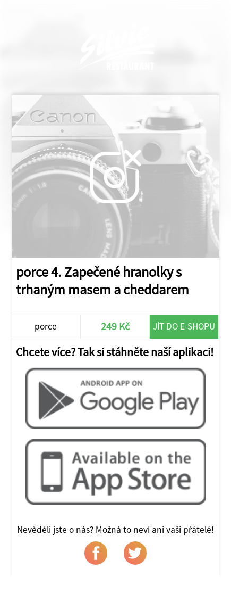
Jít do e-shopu (184, 326)
